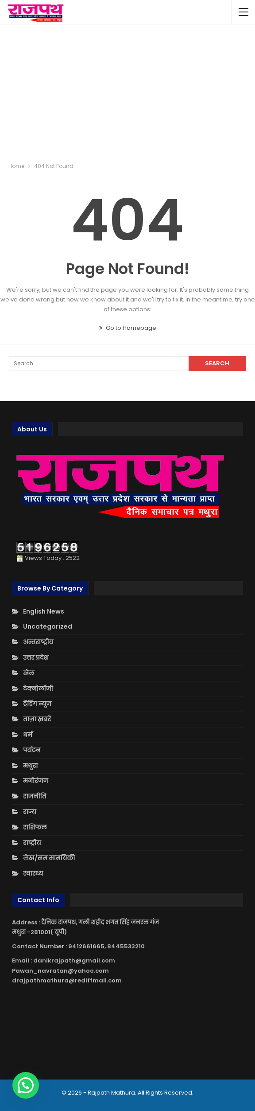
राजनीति (34, 796)
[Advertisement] (127, 93)
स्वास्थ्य (33, 873)
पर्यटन (32, 750)
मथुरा (30, 765)
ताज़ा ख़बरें (37, 719)
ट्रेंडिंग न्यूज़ (37, 703)
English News (43, 611)
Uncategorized (47, 626)
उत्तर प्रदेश (36, 657)
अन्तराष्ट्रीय (38, 642)
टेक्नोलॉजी (38, 688)
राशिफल (35, 827)
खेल (29, 673)
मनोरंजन (35, 780)
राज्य (29, 811)
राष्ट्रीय (32, 842)
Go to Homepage (127, 328)
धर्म (27, 734)
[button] (25, 1085)
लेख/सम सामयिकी (49, 857)
